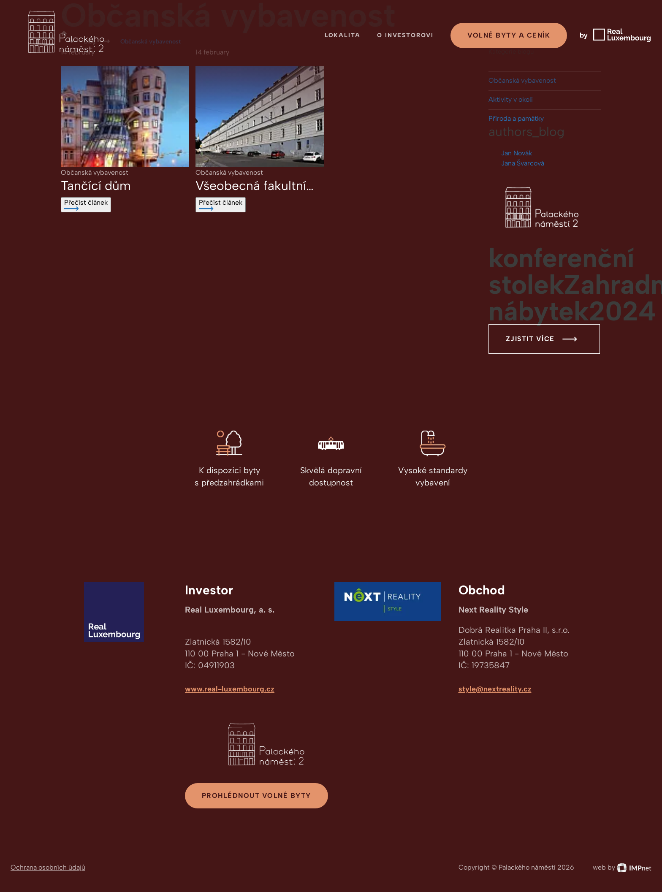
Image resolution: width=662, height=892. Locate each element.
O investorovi (405, 35)
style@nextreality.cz (495, 689)
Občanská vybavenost (522, 80)
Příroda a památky (516, 118)
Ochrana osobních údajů (48, 867)
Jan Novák (516, 153)
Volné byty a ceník (508, 35)
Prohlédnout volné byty (256, 796)
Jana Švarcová (522, 163)
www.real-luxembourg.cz (229, 689)
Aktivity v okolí (510, 99)
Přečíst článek (86, 204)
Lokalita (343, 35)
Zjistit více (544, 339)
